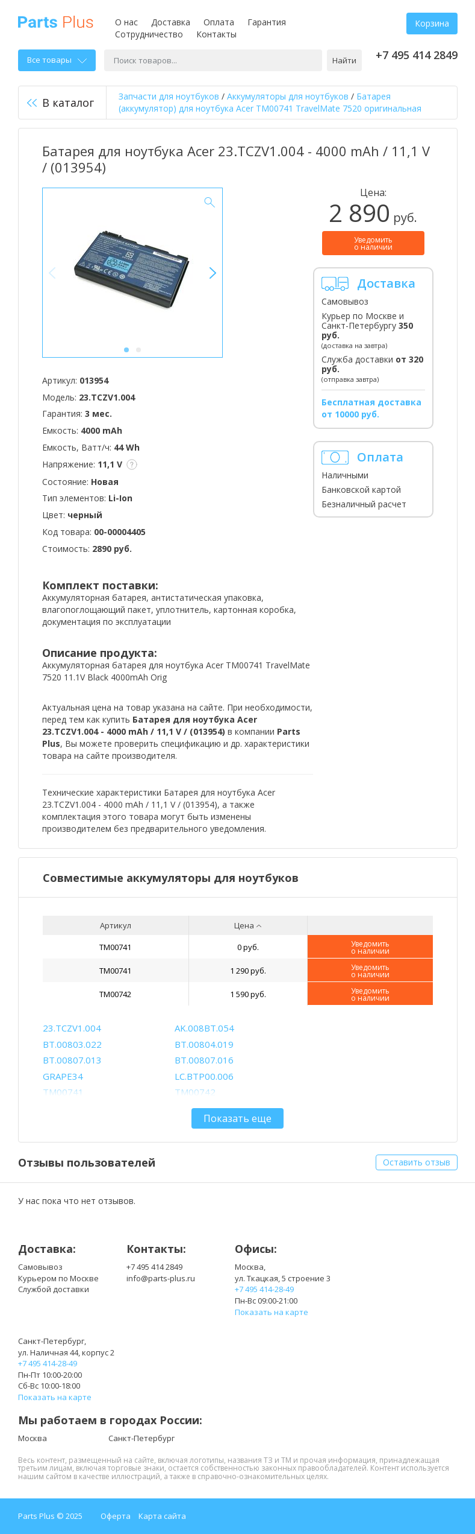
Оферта (116, 1515)
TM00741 (115, 947)
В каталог (60, 102)
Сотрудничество (149, 34)
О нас (126, 22)
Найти (344, 60)
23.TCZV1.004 (72, 1028)
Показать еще (237, 1118)
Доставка (170, 22)
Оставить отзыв (416, 1162)
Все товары (57, 59)
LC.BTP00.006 (204, 1076)
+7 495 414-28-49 (264, 1289)
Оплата (218, 22)
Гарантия (266, 22)
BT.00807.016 (204, 1060)
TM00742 (115, 994)
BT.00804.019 (204, 1044)
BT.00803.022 (72, 1044)
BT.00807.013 (72, 1060)
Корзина (432, 23)
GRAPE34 (63, 1076)
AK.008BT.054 (204, 1028)
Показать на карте (271, 1312)
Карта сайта (162, 1515)
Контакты (216, 34)
